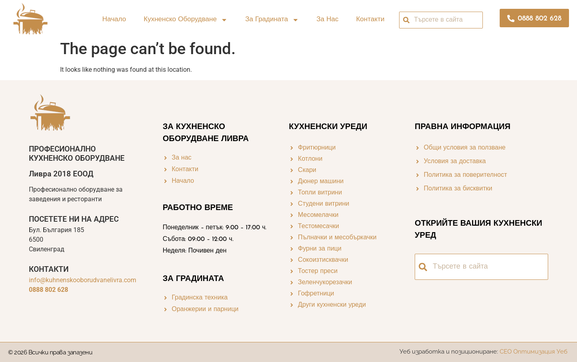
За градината (272, 19)
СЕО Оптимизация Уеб (534, 351)
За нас (328, 19)
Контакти (370, 19)
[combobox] (441, 20)
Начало (114, 19)
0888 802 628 (48, 289)
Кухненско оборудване (186, 19)
